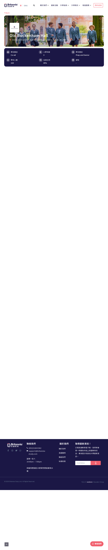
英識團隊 (63, 453)
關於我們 (63, 448)
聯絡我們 (63, 457)
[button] (34, 5)
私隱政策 (63, 461)
